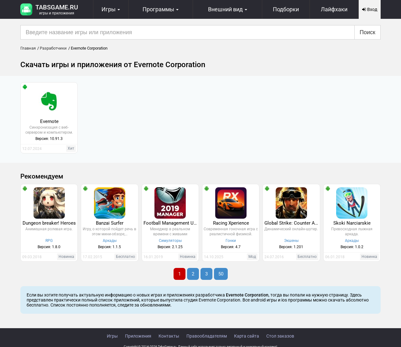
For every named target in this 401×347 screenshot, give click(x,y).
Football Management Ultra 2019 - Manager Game (171, 223)
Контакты (169, 336)
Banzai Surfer (109, 223)
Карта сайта (246, 336)
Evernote (49, 121)
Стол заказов (280, 336)
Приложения (138, 336)
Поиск (367, 32)
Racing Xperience (231, 223)
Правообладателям (206, 336)
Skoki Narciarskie (352, 223)
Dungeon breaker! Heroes (49, 223)
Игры (112, 336)
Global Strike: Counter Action (292, 223)
